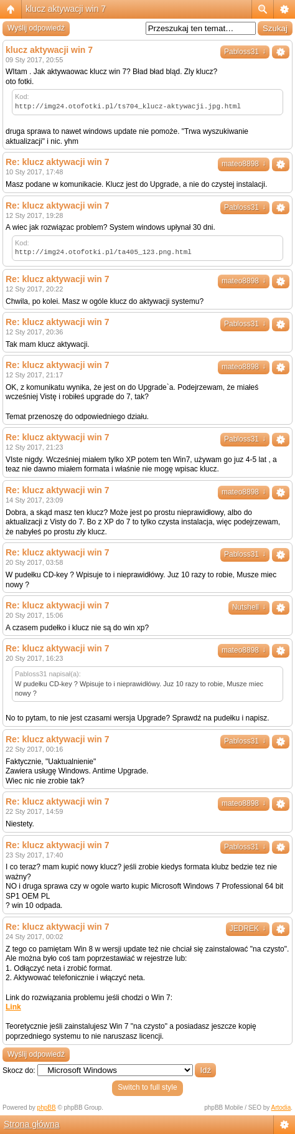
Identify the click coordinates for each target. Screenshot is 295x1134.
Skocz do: (18, 1070)
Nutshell (249, 607)
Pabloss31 (245, 51)
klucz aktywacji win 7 (66, 9)
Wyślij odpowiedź (36, 28)
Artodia (281, 1107)
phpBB (46, 1107)
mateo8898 (244, 163)
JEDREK (248, 928)
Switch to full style (147, 1087)
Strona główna (32, 1124)
